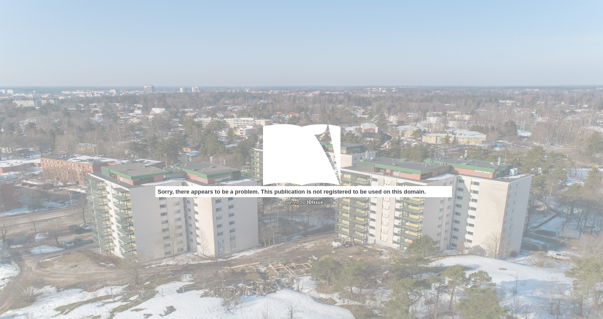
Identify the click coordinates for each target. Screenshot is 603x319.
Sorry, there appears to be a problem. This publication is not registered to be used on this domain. (292, 191)
